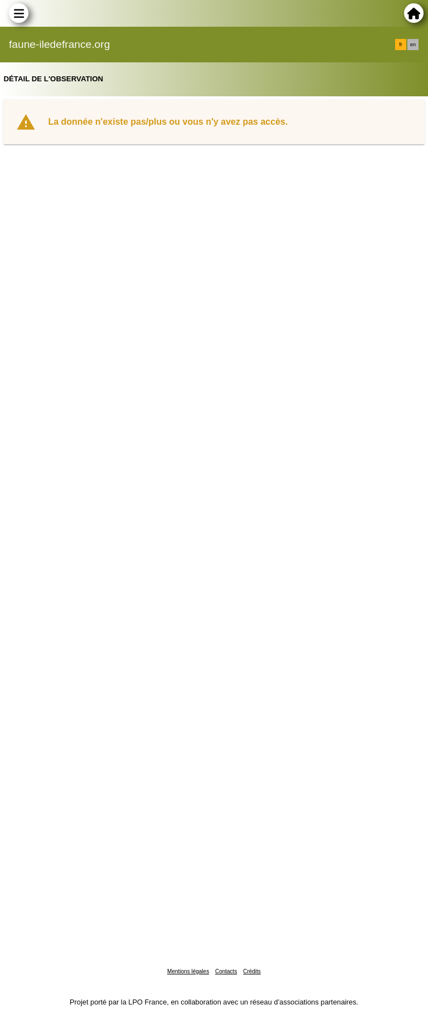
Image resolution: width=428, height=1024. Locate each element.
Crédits (252, 971)
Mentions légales (188, 971)
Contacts (226, 971)
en (413, 44)
